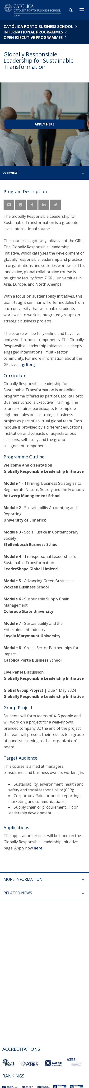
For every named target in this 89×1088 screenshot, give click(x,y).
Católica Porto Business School (38, 26)
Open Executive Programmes (33, 37)
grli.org (28, 364)
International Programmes (33, 32)
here (38, 848)
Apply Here (44, 124)
